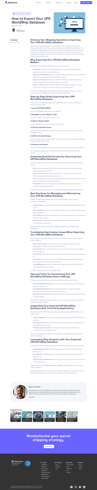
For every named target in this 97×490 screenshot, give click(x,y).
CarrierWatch (44, 470)
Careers (80, 466)
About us (81, 464)
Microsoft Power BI (51, 365)
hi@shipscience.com (16, 463)
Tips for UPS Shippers (23, 13)
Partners (69, 472)
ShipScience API (44, 474)
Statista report (43, 91)
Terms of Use (35, 486)
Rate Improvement (45, 476)
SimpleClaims (44, 464)
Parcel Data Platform (45, 472)
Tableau (60, 365)
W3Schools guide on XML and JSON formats (70, 190)
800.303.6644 (15, 464)
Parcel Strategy (44, 478)
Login (56, 468)
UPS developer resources (44, 334)
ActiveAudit (43, 466)
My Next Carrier (44, 468)
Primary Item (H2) (15, 42)
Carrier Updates (70, 464)
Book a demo (86, 2)
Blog (68, 466)
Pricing (56, 464)
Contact (80, 468)
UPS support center (55, 270)
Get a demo (57, 466)
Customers (69, 468)
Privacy (40, 486)
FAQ (68, 470)
